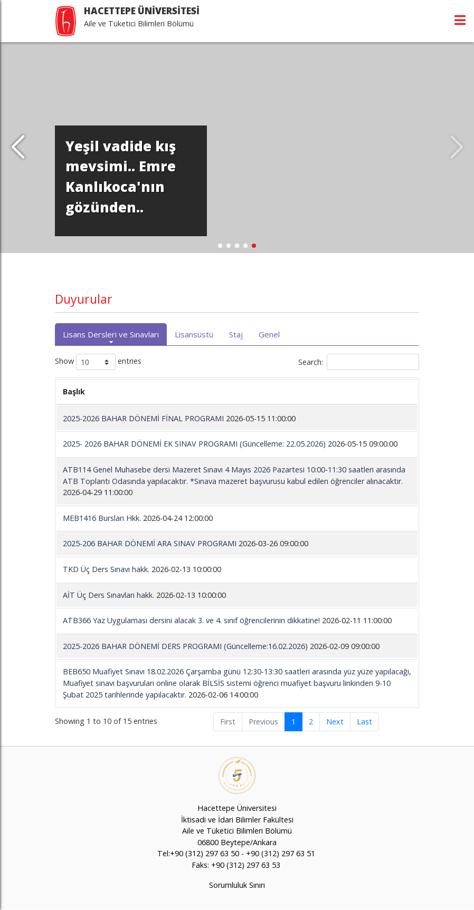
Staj (236, 334)
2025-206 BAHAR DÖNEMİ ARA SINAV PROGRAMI (149, 543)
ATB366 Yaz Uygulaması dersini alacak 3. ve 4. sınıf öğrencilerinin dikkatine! (191, 620)
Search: (358, 362)
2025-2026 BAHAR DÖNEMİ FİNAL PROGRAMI (143, 418)
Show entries (98, 362)
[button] (18, 147)
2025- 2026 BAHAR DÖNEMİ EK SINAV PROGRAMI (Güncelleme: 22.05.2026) (194, 444)
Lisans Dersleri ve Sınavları (111, 334)
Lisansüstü (194, 334)
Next (335, 722)
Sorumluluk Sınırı (237, 885)
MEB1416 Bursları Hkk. (103, 518)
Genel (269, 334)
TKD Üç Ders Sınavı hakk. (107, 569)
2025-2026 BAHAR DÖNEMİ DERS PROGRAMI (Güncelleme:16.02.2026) (185, 646)
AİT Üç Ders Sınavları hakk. (108, 595)
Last (364, 722)
